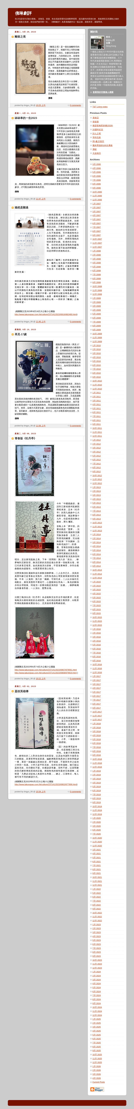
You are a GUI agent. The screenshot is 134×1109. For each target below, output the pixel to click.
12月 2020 (97, 846)
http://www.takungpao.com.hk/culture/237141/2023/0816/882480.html (46, 314)
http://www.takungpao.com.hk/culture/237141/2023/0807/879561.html (46, 670)
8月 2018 (97, 751)
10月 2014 (97, 570)
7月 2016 (97, 653)
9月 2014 (97, 566)
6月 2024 (97, 992)
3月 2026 (97, 1074)
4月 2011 (97, 405)
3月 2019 (97, 779)
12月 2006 (97, 200)
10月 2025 (97, 1055)
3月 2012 (97, 448)
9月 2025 (97, 1051)
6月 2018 (97, 743)
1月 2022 (97, 889)
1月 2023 (97, 925)
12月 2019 (97, 814)
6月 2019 (97, 791)
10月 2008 (97, 286)
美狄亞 (96, 118)
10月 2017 (97, 712)
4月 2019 (97, 783)
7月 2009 (97, 322)
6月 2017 (97, 696)
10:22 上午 (41, 679)
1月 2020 (97, 818)
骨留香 (96, 122)
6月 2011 (97, 412)
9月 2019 (97, 802)
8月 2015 (97, 609)
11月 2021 (97, 881)
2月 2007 (97, 208)
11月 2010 (97, 385)
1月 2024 (97, 972)
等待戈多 (97, 137)
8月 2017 (97, 704)
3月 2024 (97, 980)
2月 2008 (97, 255)
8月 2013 (97, 515)
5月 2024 (97, 988)
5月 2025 (97, 1035)
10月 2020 (97, 838)
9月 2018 (97, 755)
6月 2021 (97, 862)
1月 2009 (97, 298)
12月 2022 (97, 921)
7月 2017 (97, 700)
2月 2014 (97, 538)
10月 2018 (97, 759)
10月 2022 (97, 913)
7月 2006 (97, 180)
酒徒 (95, 149)
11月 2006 (97, 196)
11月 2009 (97, 338)
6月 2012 (97, 460)
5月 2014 (97, 550)
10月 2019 (97, 806)
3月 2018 (97, 731)
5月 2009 (97, 314)
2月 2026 (97, 1070)
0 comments (75, 105)
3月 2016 (97, 637)
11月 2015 (97, 621)
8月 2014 (97, 562)
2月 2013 (97, 491)
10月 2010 (97, 381)
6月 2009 (97, 318)
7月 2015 (97, 605)
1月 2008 (97, 251)
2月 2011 (97, 397)
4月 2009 (97, 310)
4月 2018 (97, 735)
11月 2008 (97, 290)
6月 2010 (97, 365)
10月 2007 (97, 239)
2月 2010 (97, 349)
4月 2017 (97, 688)
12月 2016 (97, 672)
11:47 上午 (41, 199)
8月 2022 (97, 905)
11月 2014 (97, 574)
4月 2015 (97, 594)
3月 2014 (97, 542)
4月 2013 (97, 499)
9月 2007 (97, 235)
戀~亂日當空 (98, 141)
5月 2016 (97, 645)
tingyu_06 (110, 40)
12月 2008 (97, 294)
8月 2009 (97, 326)
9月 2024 (97, 1003)
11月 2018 (97, 763)
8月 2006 (97, 184)
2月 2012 (97, 444)
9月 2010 (97, 377)
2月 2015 (97, 586)
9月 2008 (97, 282)
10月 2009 (97, 334)
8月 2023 (97, 952)
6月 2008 (97, 271)
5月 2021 (97, 858)
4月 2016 (97, 641)
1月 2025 (97, 1019)
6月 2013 (97, 507)
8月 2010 (97, 373)
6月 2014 (97, 554)
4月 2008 (97, 263)
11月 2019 (97, 810)
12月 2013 (97, 531)
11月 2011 (97, 432)
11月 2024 (97, 1011)
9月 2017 (97, 708)
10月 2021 (97, 877)
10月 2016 (97, 664)
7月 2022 (97, 901)
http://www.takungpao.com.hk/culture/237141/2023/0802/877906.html (46, 784)
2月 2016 (97, 633)
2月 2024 (97, 976)
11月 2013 (97, 527)
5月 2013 (97, 503)
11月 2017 (97, 716)
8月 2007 (97, 231)
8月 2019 (97, 798)
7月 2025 (97, 1043)
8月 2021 (97, 869)
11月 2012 (97, 479)
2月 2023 (97, 928)
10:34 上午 (41, 792)
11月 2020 (97, 842)
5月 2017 (97, 692)
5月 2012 (97, 456)
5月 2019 (97, 787)
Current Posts (99, 1082)
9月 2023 (97, 956)
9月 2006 (97, 188)
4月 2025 (97, 1031)
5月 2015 (97, 598)
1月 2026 (97, 1066)
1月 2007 (97, 204)
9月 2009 (97, 330)
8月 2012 (97, 467)
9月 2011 (97, 424)
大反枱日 (97, 153)
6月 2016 (97, 649)
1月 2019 (97, 771)
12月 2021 (97, 885)
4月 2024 (97, 984)
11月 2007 (97, 243)
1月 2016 (97, 629)
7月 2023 (97, 948)
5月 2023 (97, 940)
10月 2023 (97, 960)
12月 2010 (97, 389)
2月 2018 (97, 728)
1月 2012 (97, 440)
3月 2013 (97, 495)
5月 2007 (97, 219)
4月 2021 (97, 854)
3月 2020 (97, 826)
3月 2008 (97, 259)
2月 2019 (97, 775)
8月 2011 (97, 420)
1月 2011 (97, 393)
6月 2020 (97, 830)
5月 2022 (97, 893)
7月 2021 (97, 865)
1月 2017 (97, 676)
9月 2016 (97, 661)
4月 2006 (97, 168)
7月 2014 (97, 558)
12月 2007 (97, 247)
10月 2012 (97, 475)
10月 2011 (97, 428)
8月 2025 (97, 1047)
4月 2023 (97, 936)
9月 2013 (97, 519)
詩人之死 (97, 134)
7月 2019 (97, 795)
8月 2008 (97, 279)
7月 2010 (97, 369)
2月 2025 (97, 1023)
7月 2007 (97, 227)
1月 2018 (97, 724)
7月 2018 (97, 747)
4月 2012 (97, 452)
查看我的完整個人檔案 (103, 92)
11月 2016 (97, 668)
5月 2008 (97, 267)
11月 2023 (97, 964)
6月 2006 (97, 176)
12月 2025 (97, 1062)
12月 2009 (97, 342)
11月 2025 (97, 1059)
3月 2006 (97, 164)
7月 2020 (97, 834)
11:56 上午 (41, 426)
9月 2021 (97, 873)
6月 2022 (97, 897)
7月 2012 (97, 464)
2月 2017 (97, 680)
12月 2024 (97, 1015)
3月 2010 (97, 353)
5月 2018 (97, 739)
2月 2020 (97, 822)
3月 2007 (97, 212)
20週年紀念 (98, 130)
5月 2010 (97, 361)
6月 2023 (97, 944)
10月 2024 (97, 1007)
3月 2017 (97, 684)
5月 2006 (97, 172)
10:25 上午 (41, 105)
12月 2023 (97, 968)
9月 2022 (97, 909)
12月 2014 (97, 578)
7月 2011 (97, 416)
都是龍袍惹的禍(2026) (103, 126)
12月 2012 (97, 483)
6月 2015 (97, 601)
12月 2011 (97, 436)
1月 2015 (97, 582)
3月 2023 (97, 932)
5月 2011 (97, 409)
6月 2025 (97, 1039)
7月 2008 (97, 275)
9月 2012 (97, 471)
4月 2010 (97, 357)
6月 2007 (97, 223)
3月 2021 (97, 850)
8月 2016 (97, 657)
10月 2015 (97, 617)
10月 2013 (97, 523)
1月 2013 (97, 487)
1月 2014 (97, 534)
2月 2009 (97, 302)
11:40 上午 (41, 322)
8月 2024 (97, 999)
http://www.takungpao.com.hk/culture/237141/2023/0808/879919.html (46, 673)
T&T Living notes (100, 107)
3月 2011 (97, 401)
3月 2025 (97, 1027)
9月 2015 (97, 613)
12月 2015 (97, 625)
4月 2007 (97, 215)
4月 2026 (97, 1078)
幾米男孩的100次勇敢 (103, 145)
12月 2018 (97, 767)
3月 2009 (97, 306)
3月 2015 (97, 590)
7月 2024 (97, 995)
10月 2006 (97, 192)
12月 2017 (97, 720)
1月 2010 (97, 346)
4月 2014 (97, 546)
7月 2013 (97, 511)
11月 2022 (97, 917)
